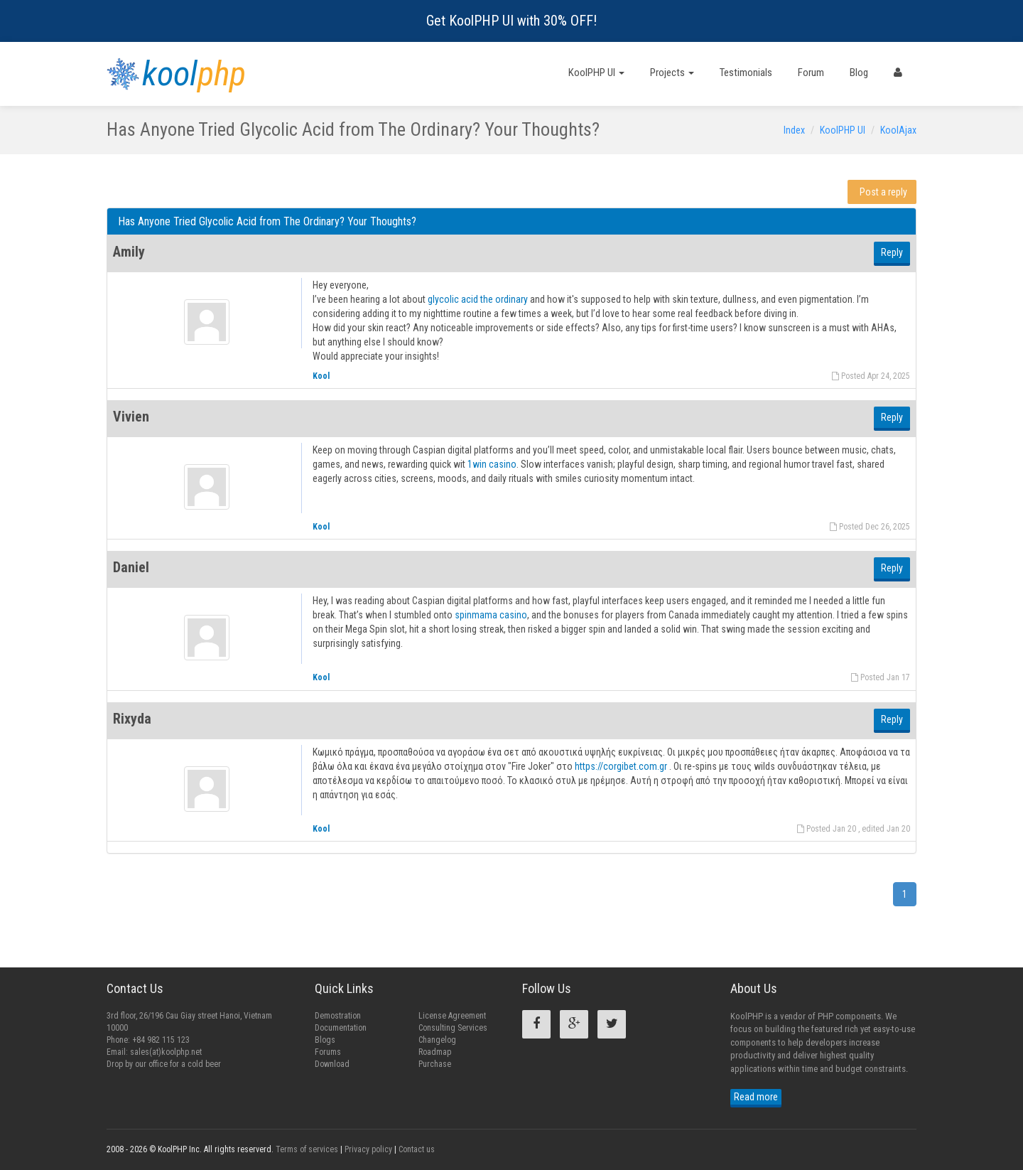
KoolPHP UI (596, 72)
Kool (321, 376)
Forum (811, 72)
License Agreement (452, 1016)
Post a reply (883, 192)
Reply (892, 252)
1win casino (491, 464)
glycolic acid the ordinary (478, 299)
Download (332, 1064)
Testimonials (746, 72)
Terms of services (307, 1149)
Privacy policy (368, 1149)
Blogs (325, 1040)
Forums (328, 1052)
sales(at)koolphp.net (166, 1052)
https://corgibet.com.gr (621, 766)
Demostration (338, 1016)
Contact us (417, 1149)
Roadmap (434, 1052)
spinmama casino (491, 615)
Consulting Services (452, 1028)
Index (794, 130)
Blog (859, 72)
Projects (672, 72)
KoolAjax (898, 130)
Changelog (437, 1040)
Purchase (434, 1064)
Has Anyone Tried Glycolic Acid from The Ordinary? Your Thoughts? (267, 221)
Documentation (341, 1028)
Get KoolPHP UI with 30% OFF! (511, 20)
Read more (756, 1096)
